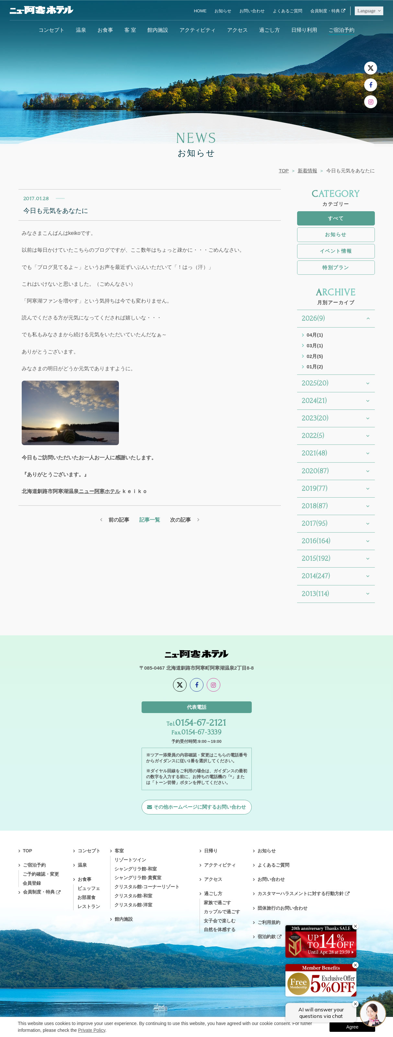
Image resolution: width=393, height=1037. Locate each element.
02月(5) (315, 356)
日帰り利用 (304, 30)
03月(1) (315, 345)
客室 (119, 850)
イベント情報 (336, 251)
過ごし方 (269, 30)
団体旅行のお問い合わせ (282, 908)
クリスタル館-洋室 (133, 904)
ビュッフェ (88, 888)
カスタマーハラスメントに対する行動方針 (301, 893)
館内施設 (157, 30)
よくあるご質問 (287, 10)
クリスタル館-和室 (133, 895)
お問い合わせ (252, 10)
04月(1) (315, 335)
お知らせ (222, 10)
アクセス (237, 30)
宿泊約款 (267, 936)
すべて (336, 218)
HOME (200, 10)
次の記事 (180, 520)
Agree (352, 1027)
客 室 (130, 30)
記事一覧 (149, 520)
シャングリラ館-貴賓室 (137, 877)
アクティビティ (197, 30)
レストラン (88, 906)
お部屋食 (86, 897)
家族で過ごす (217, 902)
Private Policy (91, 1030)
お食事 (105, 30)
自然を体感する (220, 929)
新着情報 (307, 170)
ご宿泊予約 (341, 30)
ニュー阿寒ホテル (99, 491)
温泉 (81, 30)
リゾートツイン (130, 859)
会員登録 (32, 883)
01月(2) (315, 366)
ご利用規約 (269, 922)
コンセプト (51, 30)
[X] (370, 68)
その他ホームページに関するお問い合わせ (200, 807)
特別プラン (335, 267)
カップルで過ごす (222, 911)
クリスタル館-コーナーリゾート (146, 886)
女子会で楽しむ (220, 920)
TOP (284, 170)
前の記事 (119, 520)
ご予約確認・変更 (41, 874)
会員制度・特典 (325, 10)
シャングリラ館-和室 (135, 868)
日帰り (211, 850)
